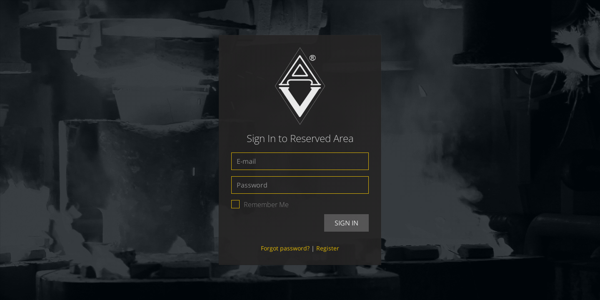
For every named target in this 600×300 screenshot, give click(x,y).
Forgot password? (285, 248)
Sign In (346, 223)
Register (327, 248)
